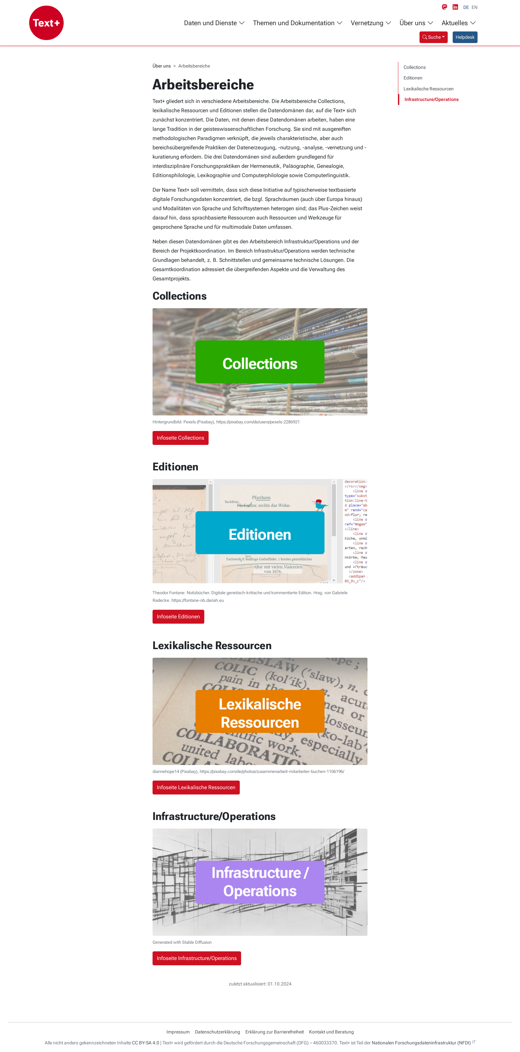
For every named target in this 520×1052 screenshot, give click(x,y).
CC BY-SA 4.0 (145, 1042)
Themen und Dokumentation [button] (298, 23)
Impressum (178, 1031)
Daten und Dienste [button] (214, 23)
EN (475, 7)
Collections (415, 67)
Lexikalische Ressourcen (429, 88)
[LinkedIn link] (457, 7)
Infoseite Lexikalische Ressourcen (196, 787)
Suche (431, 37)
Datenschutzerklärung (217, 1031)
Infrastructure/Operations (432, 99)
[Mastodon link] (446, 7)
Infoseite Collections (180, 438)
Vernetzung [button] (371, 23)
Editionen (413, 77)
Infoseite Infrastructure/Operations (197, 958)
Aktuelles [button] (459, 23)
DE (466, 7)
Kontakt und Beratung (331, 1031)
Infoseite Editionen (178, 616)
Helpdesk (465, 37)
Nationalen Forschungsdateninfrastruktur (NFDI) (421, 1042)
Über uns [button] (417, 23)
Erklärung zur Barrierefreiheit (274, 1031)
